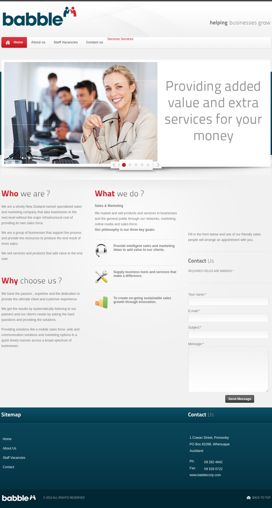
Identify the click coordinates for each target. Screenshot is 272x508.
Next (153, 165)
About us (38, 42)
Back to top (261, 497)
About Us (9, 448)
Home (18, 42)
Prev (118, 165)
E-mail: (194, 311)
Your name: (197, 294)
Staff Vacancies (66, 42)
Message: (196, 344)
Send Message (239, 399)
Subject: (194, 327)
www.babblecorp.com (205, 475)
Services (113, 39)
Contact (8, 467)
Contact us (94, 42)
